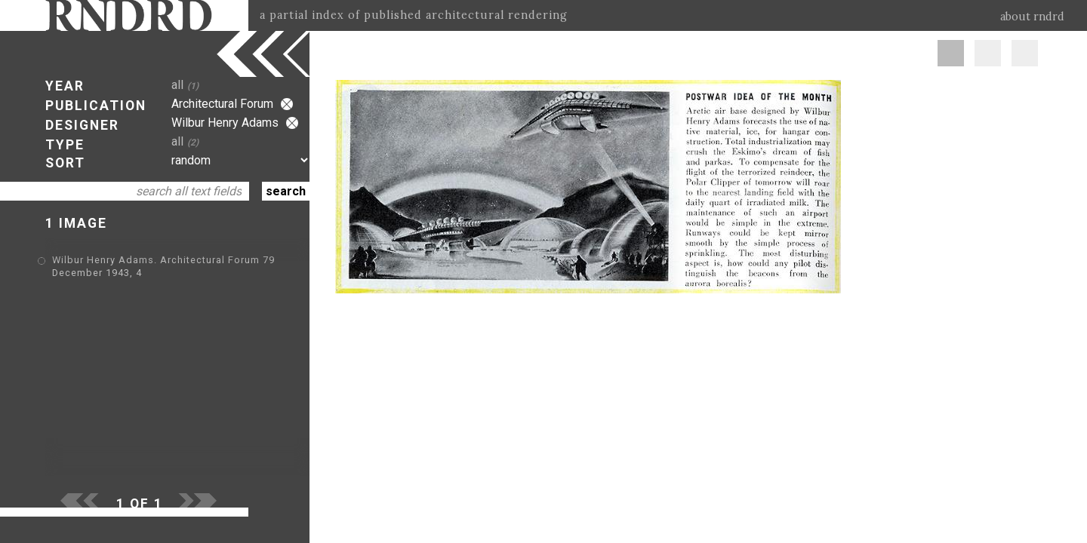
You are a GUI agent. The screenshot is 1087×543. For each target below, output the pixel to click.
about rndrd (1032, 16)
